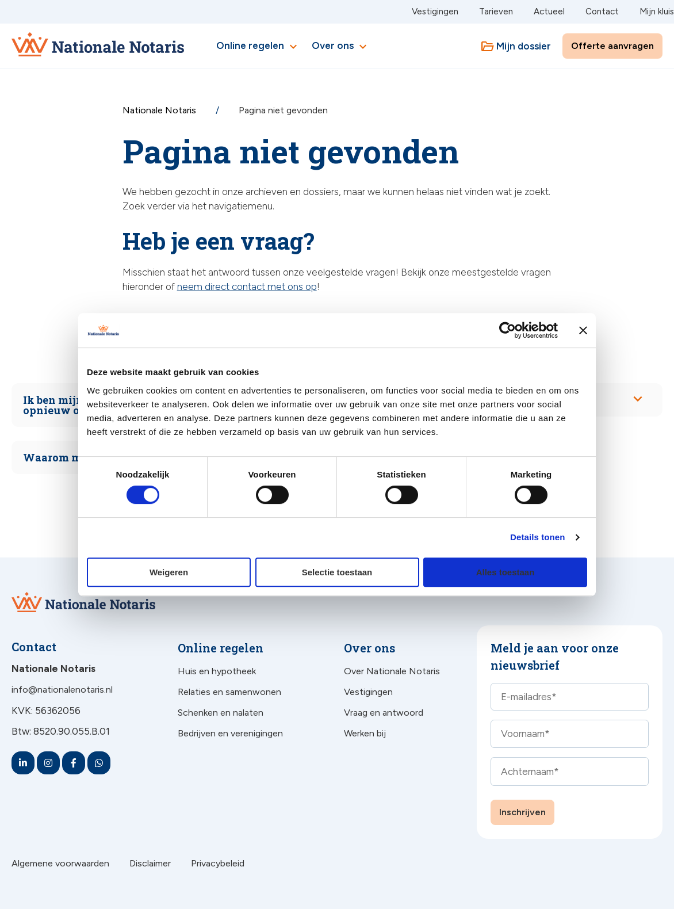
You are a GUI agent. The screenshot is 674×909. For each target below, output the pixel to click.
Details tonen (537, 537)
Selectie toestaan (337, 572)
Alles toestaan (505, 572)
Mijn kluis (656, 11)
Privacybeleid (217, 863)
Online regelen (258, 47)
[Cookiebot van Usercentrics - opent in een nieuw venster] (507, 330)
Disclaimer (150, 863)
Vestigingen (435, 11)
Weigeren (169, 572)
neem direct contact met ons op (247, 286)
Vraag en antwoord (383, 712)
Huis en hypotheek (217, 671)
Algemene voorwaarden (60, 863)
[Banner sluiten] (583, 330)
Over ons (341, 47)
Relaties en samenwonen (229, 691)
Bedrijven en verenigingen (230, 733)
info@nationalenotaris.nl (62, 689)
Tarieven (496, 11)
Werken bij (365, 733)
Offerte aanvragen (612, 45)
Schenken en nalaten (220, 712)
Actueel (549, 11)
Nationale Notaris (160, 110)
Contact (602, 11)
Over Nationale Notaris (392, 671)
